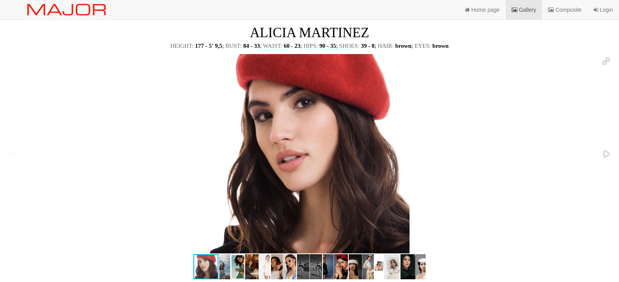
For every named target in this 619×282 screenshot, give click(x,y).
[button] (606, 61)
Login (603, 10)
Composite (565, 10)
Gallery (524, 10)
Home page (482, 10)
